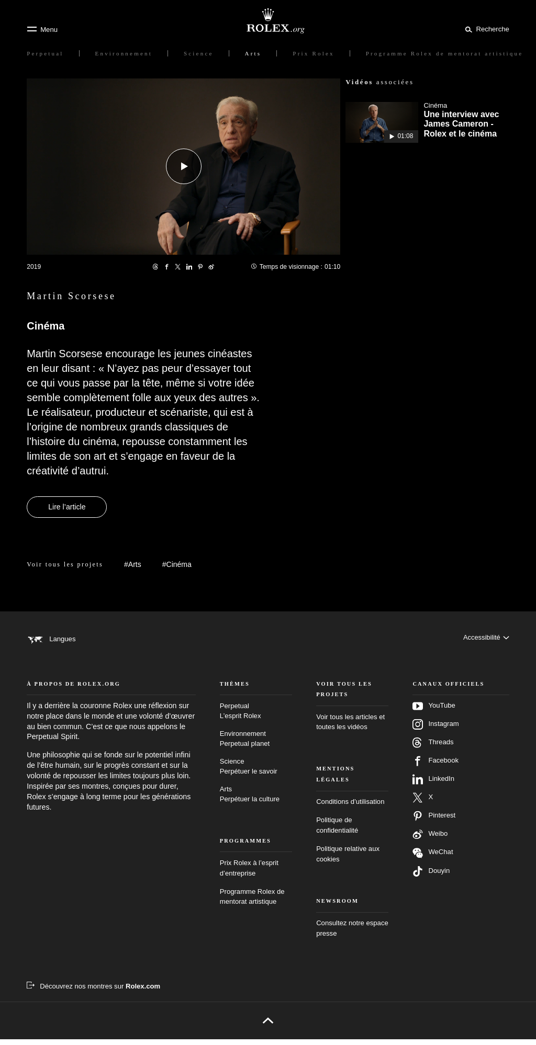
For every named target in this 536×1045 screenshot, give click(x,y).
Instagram (435, 730)
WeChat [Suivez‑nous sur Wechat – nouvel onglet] (432, 858)
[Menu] (42, 29)
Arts (256, 800)
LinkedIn (433, 785)
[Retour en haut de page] (268, 1026)
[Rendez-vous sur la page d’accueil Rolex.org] (268, 21)
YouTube (433, 712)
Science (256, 772)
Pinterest (433, 821)
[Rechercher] (485, 28)
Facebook (435, 767)
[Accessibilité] (486, 639)
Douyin (431, 877)
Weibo (430, 840)
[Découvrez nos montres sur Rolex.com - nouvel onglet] (93, 992)
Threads (432, 748)
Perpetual (256, 717)
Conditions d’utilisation (350, 807)
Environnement (256, 744)
